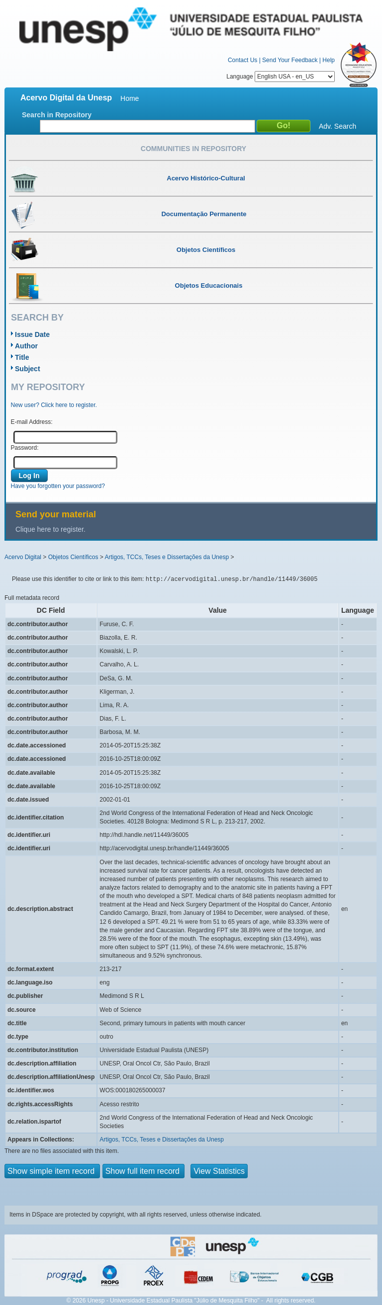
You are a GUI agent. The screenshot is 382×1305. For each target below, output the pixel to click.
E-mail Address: (32, 421)
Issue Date (32, 334)
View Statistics (219, 1171)
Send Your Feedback (289, 60)
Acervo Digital (22, 557)
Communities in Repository (193, 149)
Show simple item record (52, 1171)
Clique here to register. (50, 529)
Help (328, 60)
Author (26, 346)
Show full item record (143, 1171)
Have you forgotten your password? (58, 486)
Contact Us (242, 60)
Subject (27, 369)
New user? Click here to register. (54, 405)
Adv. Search (337, 126)
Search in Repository (57, 115)
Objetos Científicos (73, 557)
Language (280, 76)
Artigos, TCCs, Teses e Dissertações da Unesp (166, 557)
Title (22, 357)
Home (129, 98)
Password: (25, 447)
